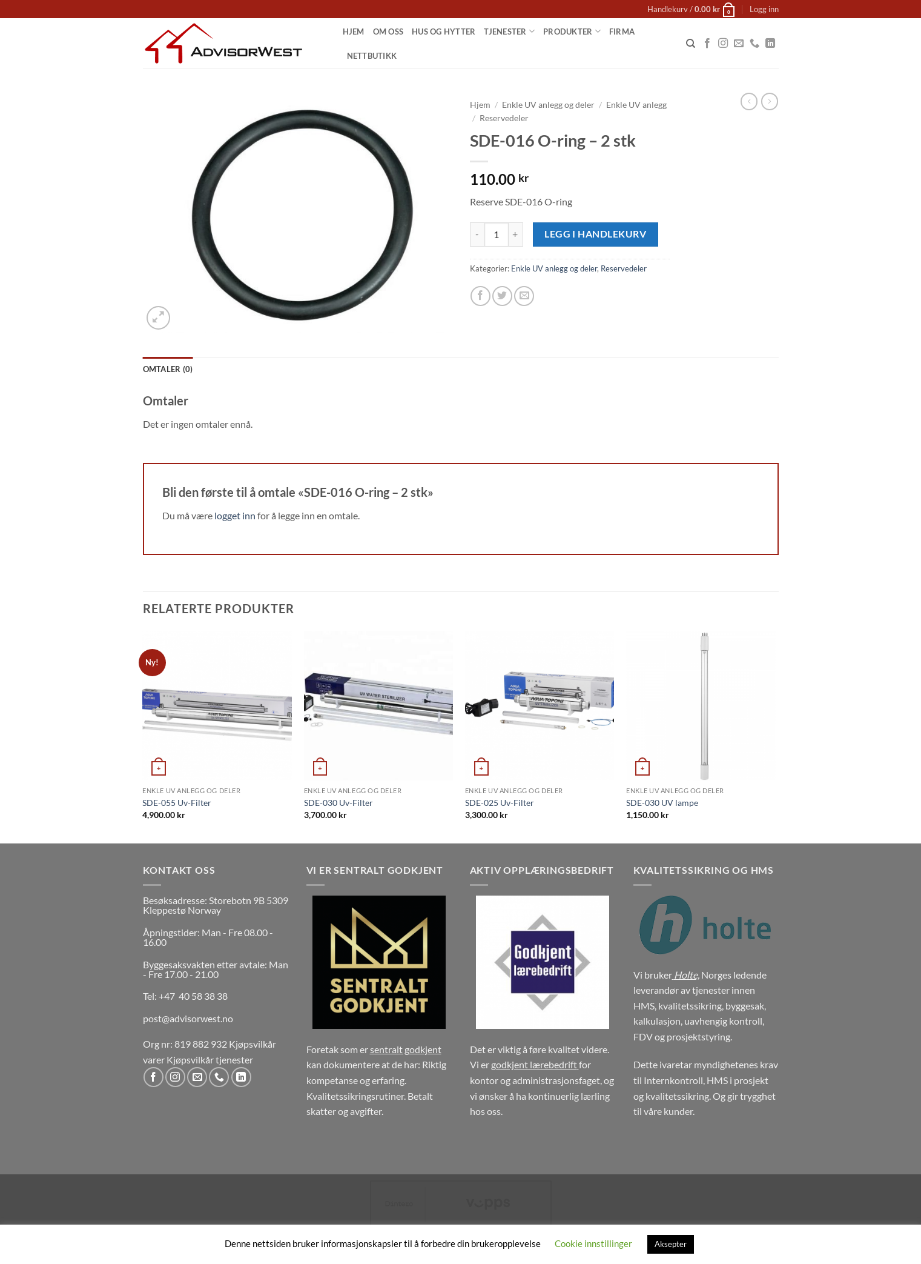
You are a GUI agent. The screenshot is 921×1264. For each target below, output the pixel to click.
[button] (691, 9)
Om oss (388, 31)
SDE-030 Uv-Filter (338, 802)
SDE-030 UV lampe (662, 802)
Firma (622, 31)
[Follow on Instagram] (723, 43)
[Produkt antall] (496, 234)
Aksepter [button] (671, 1244)
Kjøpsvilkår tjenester (210, 1059)
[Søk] (690, 43)
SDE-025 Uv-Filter (499, 802)
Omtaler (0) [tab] (168, 369)
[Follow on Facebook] (707, 43)
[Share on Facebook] (480, 296)
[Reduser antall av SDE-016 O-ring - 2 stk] (477, 234)
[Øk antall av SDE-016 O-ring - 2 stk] (516, 234)
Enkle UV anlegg (636, 105)
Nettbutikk (372, 56)
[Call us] (754, 43)
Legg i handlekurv (595, 233)
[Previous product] (769, 101)
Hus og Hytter (443, 31)
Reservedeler (504, 118)
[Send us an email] (739, 43)
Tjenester (509, 31)
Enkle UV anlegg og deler (548, 105)
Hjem (354, 31)
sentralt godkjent (405, 1049)
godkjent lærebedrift (534, 1064)
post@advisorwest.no (188, 1018)
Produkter (572, 31)
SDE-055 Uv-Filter (176, 802)
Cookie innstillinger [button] (593, 1243)
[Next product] (749, 101)
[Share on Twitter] (502, 296)
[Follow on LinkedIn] (770, 43)
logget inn (235, 515)
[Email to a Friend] (524, 296)
